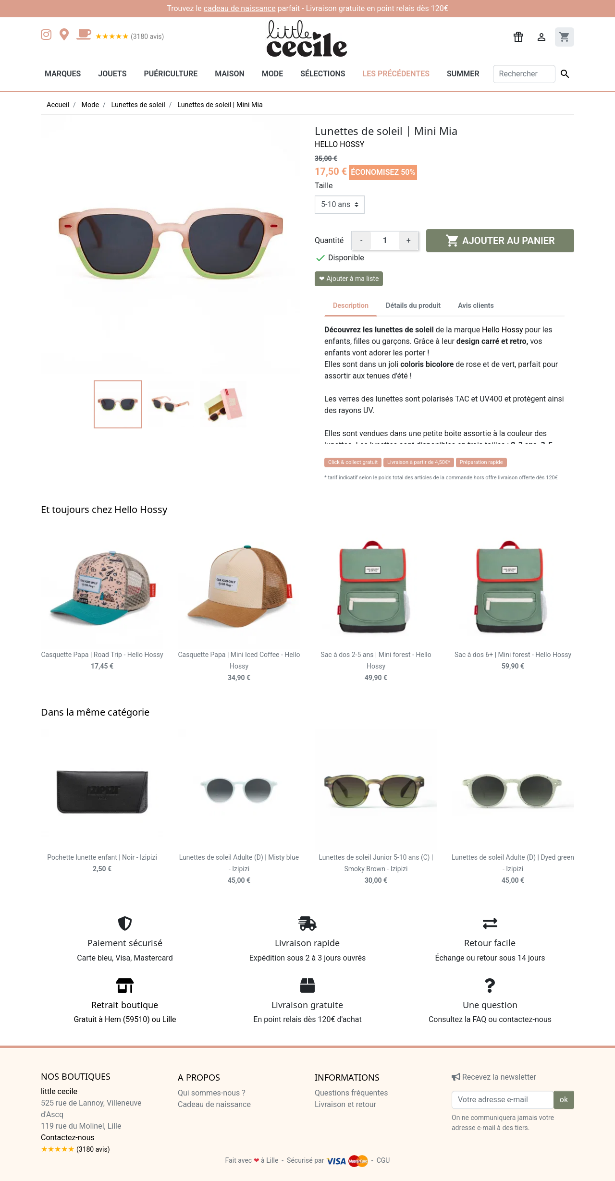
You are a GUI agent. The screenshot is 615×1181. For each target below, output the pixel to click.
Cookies (328, 1139)
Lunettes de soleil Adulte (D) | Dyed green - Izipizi (513, 868)
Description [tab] (351, 306)
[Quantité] (384, 240)
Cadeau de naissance (214, 1104)
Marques (63, 73)
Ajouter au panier (499, 240)
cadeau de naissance (240, 8)
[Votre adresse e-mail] (503, 1100)
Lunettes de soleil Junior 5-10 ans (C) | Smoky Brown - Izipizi (376, 868)
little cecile (59, 1091)
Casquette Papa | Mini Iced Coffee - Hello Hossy (239, 666)
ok (564, 1099)
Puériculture (170, 73)
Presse (189, 1127)
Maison (230, 73)
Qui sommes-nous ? (212, 1092)
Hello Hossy (339, 144)
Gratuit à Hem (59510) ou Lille (125, 1004)
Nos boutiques (76, 1076)
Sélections (322, 73)
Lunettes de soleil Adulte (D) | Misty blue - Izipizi (239, 868)
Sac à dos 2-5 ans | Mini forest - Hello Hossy (375, 666)
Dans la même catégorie (95, 712)
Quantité (329, 240)
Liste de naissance (209, 1115)
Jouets (112, 73)
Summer (463, 73)
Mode (272, 73)
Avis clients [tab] (476, 306)
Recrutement (199, 1139)
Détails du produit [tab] (413, 306)
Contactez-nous (68, 1137)
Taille (324, 185)
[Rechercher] (524, 74)
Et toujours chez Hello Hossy (104, 509)
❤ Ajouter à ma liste (349, 278)
